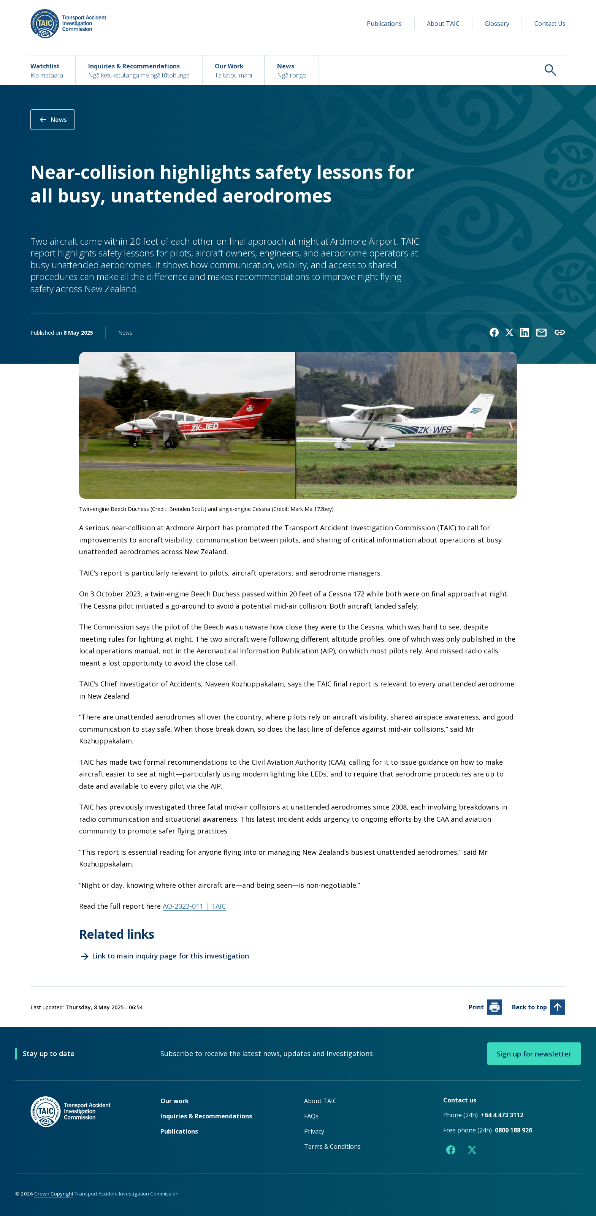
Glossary (497, 23)
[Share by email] (541, 332)
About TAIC (443, 23)
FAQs (311, 1116)
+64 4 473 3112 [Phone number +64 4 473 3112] (502, 1115)
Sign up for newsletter (534, 1053)
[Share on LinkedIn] (524, 332)
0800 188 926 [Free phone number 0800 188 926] (513, 1130)
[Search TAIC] (442, 70)
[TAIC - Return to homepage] (84, 1126)
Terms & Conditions (332, 1146)
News (52, 119)
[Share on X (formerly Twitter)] (509, 332)
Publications (384, 23)
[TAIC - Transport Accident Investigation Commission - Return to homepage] (68, 23)
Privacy (314, 1131)
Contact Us (550, 23)
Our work (174, 1101)
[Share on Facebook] (494, 332)
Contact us (459, 1100)
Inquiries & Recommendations (206, 1116)
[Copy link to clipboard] (559, 332)
